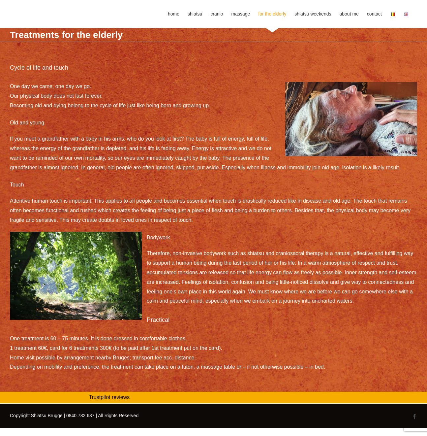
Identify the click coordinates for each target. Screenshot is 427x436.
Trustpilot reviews (109, 397)
